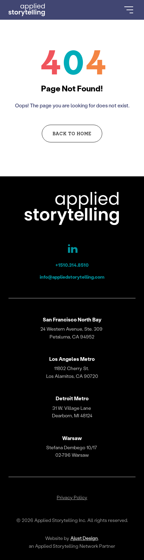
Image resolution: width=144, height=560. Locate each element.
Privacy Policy (72, 497)
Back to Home (72, 133)
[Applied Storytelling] (72, 209)
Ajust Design (84, 538)
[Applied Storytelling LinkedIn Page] (72, 250)
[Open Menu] (129, 10)
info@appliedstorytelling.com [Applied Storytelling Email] (72, 277)
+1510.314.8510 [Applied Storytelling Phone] (72, 265)
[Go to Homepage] (26, 9)
